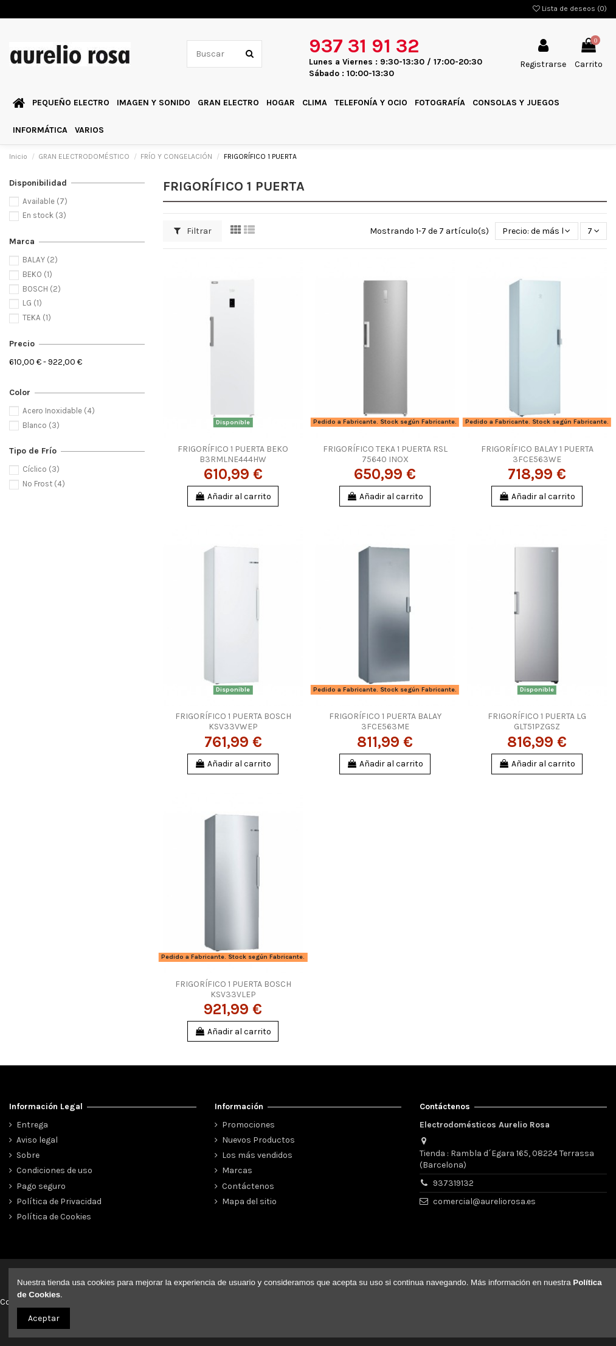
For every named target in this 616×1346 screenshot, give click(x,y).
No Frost (43, 483)
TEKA (36, 317)
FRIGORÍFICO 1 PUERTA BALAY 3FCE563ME (385, 721)
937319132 (453, 1183)
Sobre (28, 1155)
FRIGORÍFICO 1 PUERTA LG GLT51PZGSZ (537, 721)
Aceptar (44, 1318)
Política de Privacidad (59, 1201)
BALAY (40, 259)
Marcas (237, 1170)
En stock (44, 215)
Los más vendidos (257, 1155)
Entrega (32, 1125)
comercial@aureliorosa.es (484, 1201)
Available (44, 201)
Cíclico (41, 469)
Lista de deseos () (570, 8)
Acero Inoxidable (58, 410)
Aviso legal (37, 1140)
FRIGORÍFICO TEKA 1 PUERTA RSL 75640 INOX (385, 454)
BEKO (37, 274)
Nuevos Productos (258, 1140)
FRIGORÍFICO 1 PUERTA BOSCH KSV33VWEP (233, 721)
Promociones (248, 1125)
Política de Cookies (53, 1216)
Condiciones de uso (54, 1170)
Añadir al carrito (233, 496)
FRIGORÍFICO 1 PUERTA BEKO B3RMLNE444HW (233, 454)
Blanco (41, 425)
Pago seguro (41, 1186)
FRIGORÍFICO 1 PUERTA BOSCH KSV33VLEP (233, 989)
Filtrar (193, 231)
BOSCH (41, 288)
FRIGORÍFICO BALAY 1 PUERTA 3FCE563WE (537, 454)
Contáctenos (248, 1186)
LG (32, 302)
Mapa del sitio (249, 1201)
